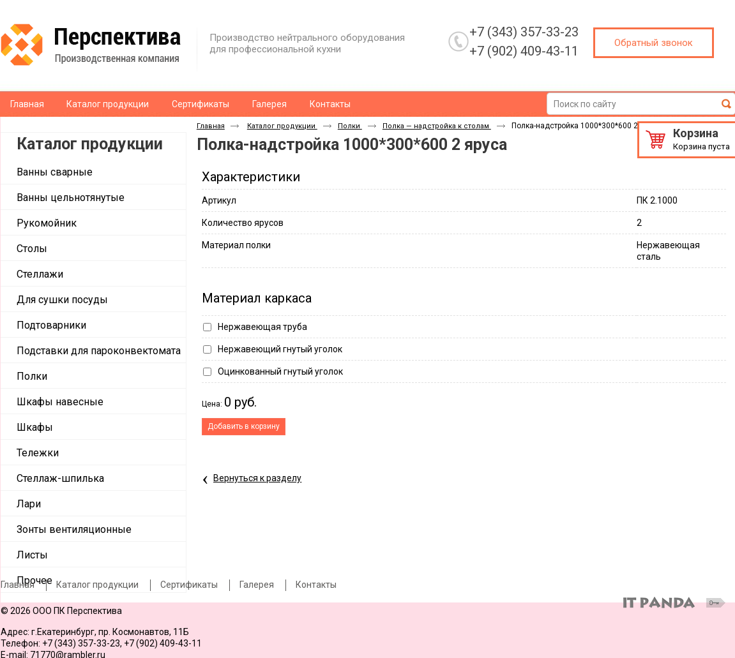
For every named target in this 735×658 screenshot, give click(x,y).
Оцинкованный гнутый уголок (280, 371)
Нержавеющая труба (262, 327)
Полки (350, 126)
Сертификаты (189, 584)
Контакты (316, 584)
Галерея (256, 584)
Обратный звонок (653, 43)
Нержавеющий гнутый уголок (280, 349)
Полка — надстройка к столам (437, 126)
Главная (211, 126)
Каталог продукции (90, 144)
